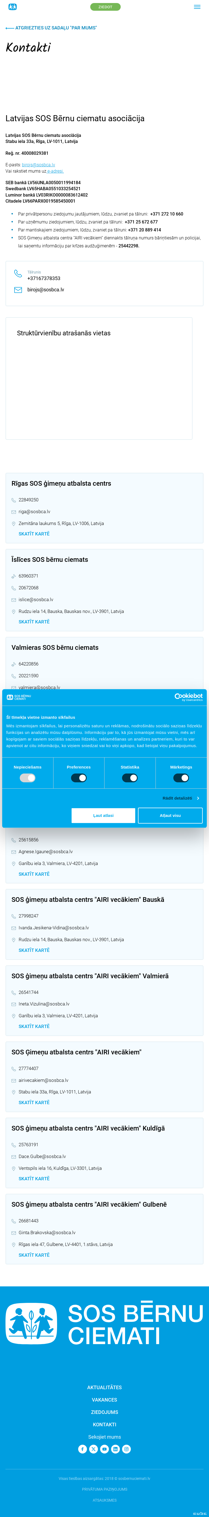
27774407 (28, 1068)
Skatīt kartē (34, 534)
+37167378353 (43, 278)
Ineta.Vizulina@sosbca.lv (44, 1004)
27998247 (28, 916)
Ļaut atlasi (103, 815)
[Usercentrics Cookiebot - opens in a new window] (179, 697)
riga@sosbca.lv (34, 511)
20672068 (28, 587)
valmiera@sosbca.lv (39, 687)
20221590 (28, 675)
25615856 (28, 839)
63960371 (28, 576)
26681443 (28, 1220)
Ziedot (105, 7)
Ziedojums (104, 1412)
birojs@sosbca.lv (38, 164)
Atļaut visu (170, 815)
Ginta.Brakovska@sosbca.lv (47, 1232)
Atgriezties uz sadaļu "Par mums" (51, 28)
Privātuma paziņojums (104, 1489)
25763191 (28, 1144)
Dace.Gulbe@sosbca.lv (42, 1156)
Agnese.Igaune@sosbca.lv (46, 851)
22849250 (28, 499)
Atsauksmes (105, 1500)
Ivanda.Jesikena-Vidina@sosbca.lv (54, 927)
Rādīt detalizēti (177, 798)
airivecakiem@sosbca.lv (43, 1080)
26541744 (28, 992)
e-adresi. (55, 171)
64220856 (28, 664)
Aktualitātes (104, 1387)
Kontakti (104, 1424)
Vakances (104, 1400)
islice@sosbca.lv (36, 599)
